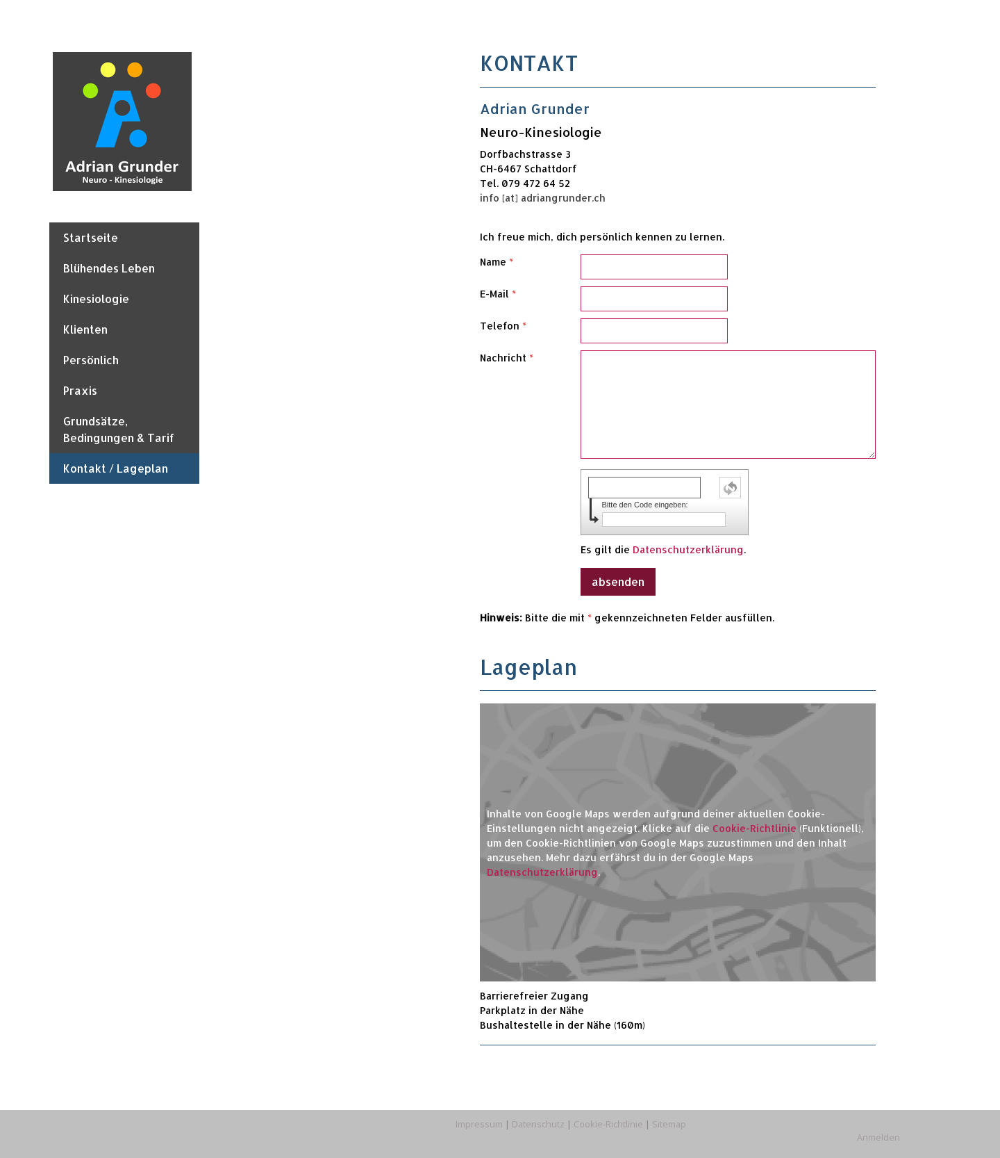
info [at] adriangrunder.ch (543, 198)
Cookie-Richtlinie (754, 828)
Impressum (479, 1124)
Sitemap (669, 1124)
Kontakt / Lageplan (115, 468)
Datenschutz (538, 1124)
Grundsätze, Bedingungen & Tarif (118, 429)
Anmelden (878, 1137)
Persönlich (91, 359)
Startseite (90, 237)
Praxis (80, 390)
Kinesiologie (96, 298)
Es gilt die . (663, 549)
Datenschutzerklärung (688, 549)
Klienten (85, 329)
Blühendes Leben (109, 268)
